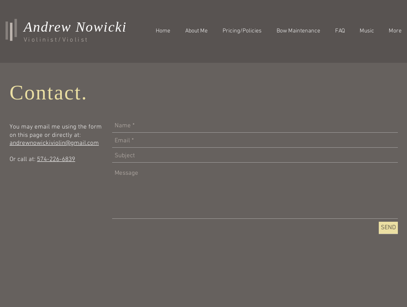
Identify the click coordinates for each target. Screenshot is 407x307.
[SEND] (388, 228)
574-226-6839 (56, 159)
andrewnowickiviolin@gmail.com (54, 143)
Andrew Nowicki (75, 27)
